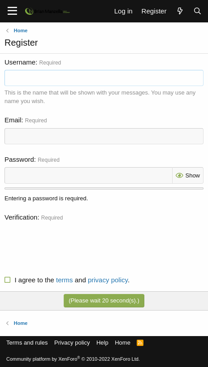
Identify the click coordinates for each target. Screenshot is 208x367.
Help (102, 342)
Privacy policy (72, 342)
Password (19, 159)
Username (19, 62)
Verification (20, 217)
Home (122, 342)
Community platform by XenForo (73, 359)
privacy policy (108, 280)
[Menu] (12, 11)
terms (64, 280)
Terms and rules (27, 342)
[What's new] (179, 11)
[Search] (197, 11)
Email (13, 120)
